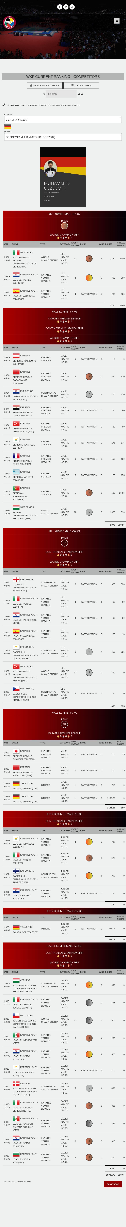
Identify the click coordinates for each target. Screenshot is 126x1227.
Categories (81, 85)
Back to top (113, 1184)
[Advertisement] (63, 1206)
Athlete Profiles (44, 85)
